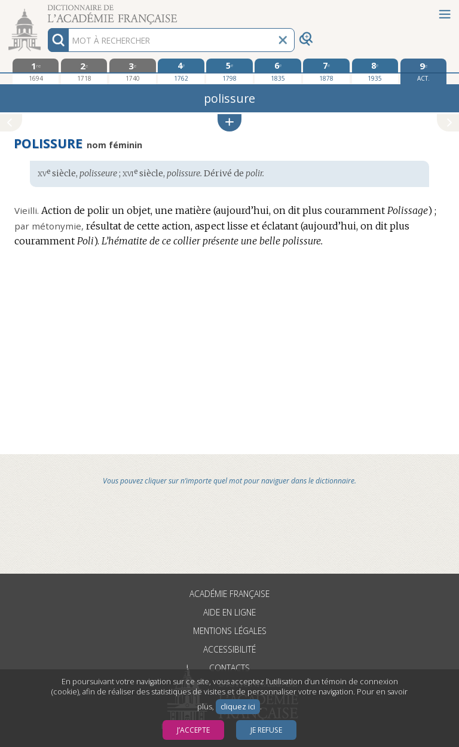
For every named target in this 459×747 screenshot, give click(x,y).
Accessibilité (229, 649)
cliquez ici (238, 707)
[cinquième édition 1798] (229, 71)
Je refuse (266, 730)
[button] (229, 122)
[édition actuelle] (423, 71)
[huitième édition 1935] (375, 71)
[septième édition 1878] (326, 71)
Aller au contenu (46, 10)
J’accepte (193, 730)
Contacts (229, 667)
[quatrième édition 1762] (181, 71)
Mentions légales (230, 630)
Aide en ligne (229, 612)
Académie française (229, 593)
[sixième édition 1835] (278, 71)
